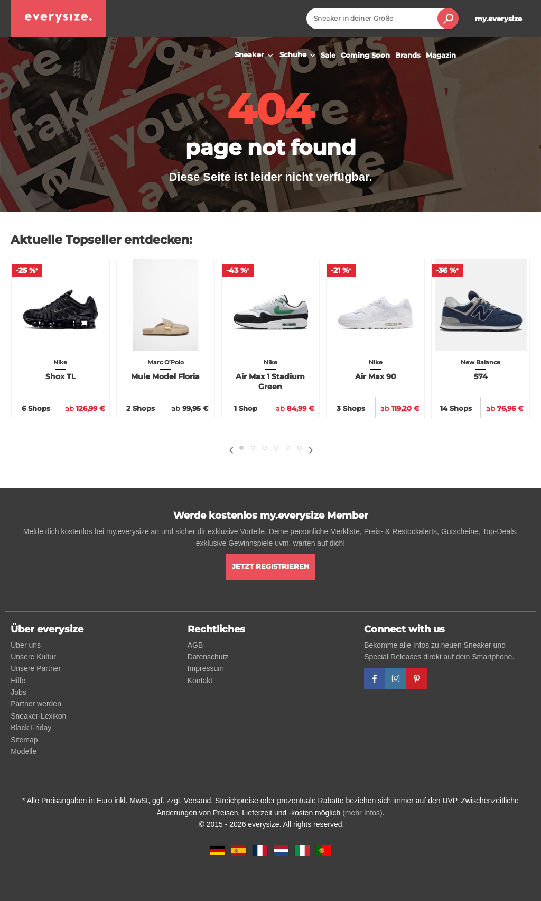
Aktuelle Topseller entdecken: (101, 240)
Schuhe (298, 55)
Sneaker (255, 55)
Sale (328, 55)
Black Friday (31, 727)
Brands (408, 55)
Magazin (441, 55)
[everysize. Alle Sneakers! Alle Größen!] (58, 18)
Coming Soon (365, 55)
